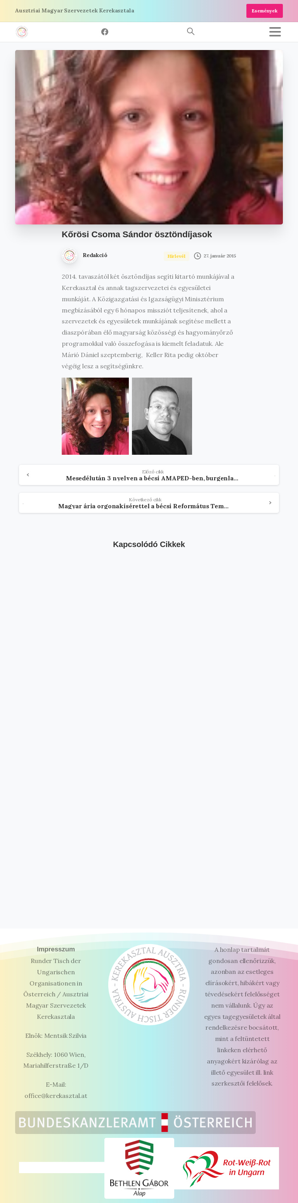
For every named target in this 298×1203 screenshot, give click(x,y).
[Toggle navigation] (275, 31)
